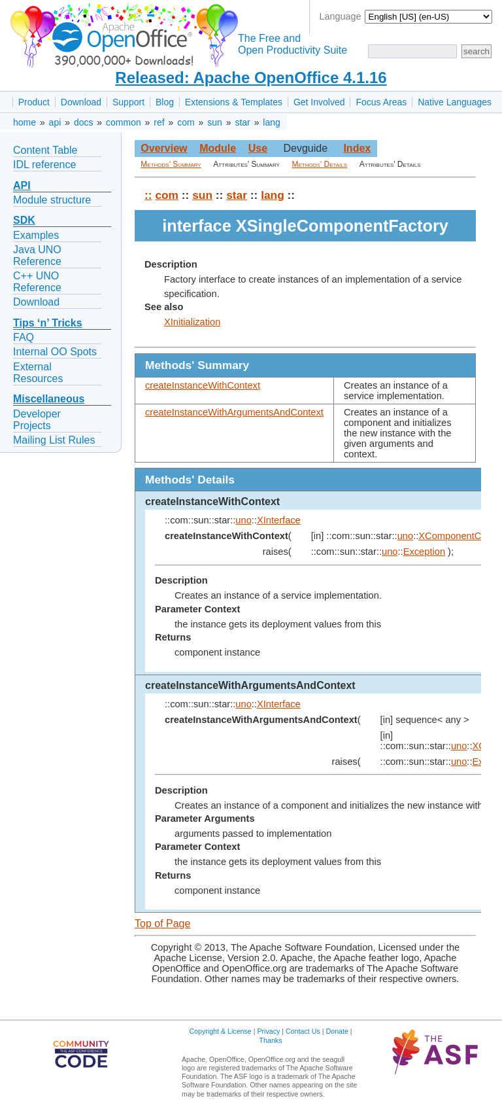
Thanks (270, 1040)
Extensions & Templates (233, 102)
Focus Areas (381, 102)
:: (148, 195)
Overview (164, 148)
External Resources (38, 372)
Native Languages (455, 102)
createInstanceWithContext (202, 385)
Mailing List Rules (54, 440)
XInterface (279, 520)
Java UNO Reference (37, 255)
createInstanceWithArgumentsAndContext (234, 412)
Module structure (52, 199)
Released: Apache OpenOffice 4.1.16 (250, 77)
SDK (24, 220)
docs (83, 122)
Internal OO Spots (55, 351)
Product (34, 102)
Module (217, 148)
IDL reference (44, 164)
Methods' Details (320, 164)
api (55, 122)
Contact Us (303, 1031)
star (242, 122)
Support (128, 102)
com (185, 122)
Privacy (268, 1031)
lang (271, 122)
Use (257, 148)
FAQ (23, 337)
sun (214, 122)
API (22, 185)
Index (357, 148)
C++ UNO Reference (37, 281)
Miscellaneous (48, 398)
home (24, 122)
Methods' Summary (171, 164)
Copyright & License (220, 1031)
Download (81, 102)
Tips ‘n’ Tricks (47, 322)
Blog (165, 102)
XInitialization (192, 322)
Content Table (45, 150)
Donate (337, 1031)
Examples (36, 235)
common (123, 122)
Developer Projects (37, 419)
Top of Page (162, 923)
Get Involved (319, 102)
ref (159, 122)
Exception (424, 551)
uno (243, 520)
